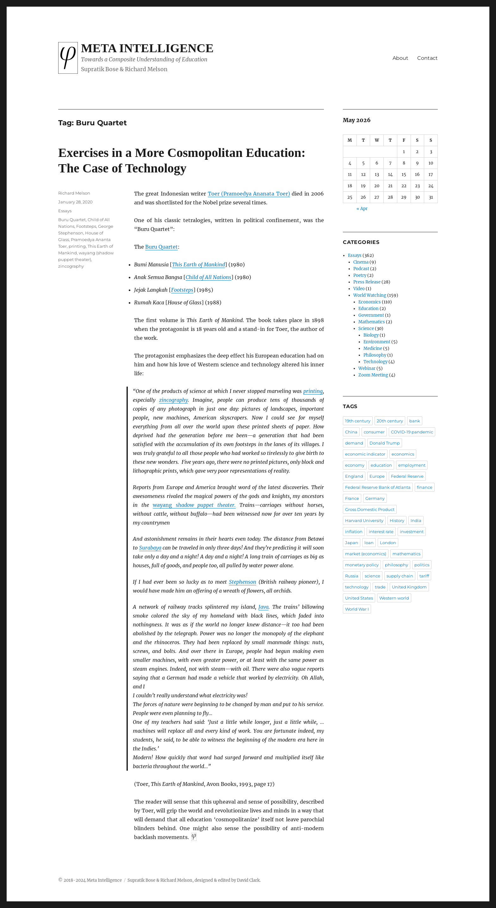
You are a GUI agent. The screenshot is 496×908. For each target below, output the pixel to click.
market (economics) (365, 553)
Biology (371, 335)
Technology (375, 361)
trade (380, 586)
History (397, 520)
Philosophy (374, 355)
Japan (351, 542)
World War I (357, 609)
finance (424, 487)
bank (414, 420)
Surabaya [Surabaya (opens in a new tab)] (150, 547)
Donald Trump (384, 442)
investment (412, 531)
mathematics (406, 553)
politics (421, 564)
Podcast (361, 268)
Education (368, 308)
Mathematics (371, 322)
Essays (64, 210)
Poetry (359, 275)
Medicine (372, 348)
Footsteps (86, 226)
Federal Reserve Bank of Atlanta (378, 487)
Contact (427, 58)
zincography (71, 266)
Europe (377, 476)
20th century (390, 420)
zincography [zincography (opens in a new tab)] (173, 400)
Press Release (367, 282)
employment (411, 465)
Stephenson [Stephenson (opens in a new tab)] (242, 582)
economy (354, 465)
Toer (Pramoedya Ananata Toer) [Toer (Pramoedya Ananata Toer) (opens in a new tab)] (249, 193)
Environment (376, 342)
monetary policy (362, 564)
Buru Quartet (161, 247)
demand (354, 442)
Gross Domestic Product (369, 509)
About (400, 58)
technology (357, 586)
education (381, 465)
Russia (351, 575)
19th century (357, 420)
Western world (394, 597)
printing (77, 246)
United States (359, 597)
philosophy (396, 564)
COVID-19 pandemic (412, 431)
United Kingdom (409, 586)
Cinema (361, 262)
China (351, 431)
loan (369, 542)
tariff (424, 575)
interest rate (381, 531)
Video (359, 288)
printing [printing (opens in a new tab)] (313, 391)
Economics (369, 302)
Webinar (366, 368)
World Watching (369, 295)
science (372, 575)
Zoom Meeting (373, 375)
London (388, 542)
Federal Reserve (407, 476)
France (352, 498)
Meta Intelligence (147, 48)
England (354, 476)
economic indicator (365, 454)
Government (371, 315)
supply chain (400, 575)
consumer (374, 431)
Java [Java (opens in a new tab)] (263, 607)
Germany (375, 498)
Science (366, 328)
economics (403, 454)
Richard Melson (74, 193)
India (416, 520)
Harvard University (364, 520)
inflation (354, 531)
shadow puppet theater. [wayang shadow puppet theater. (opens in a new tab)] (194, 505)
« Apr (362, 208)
